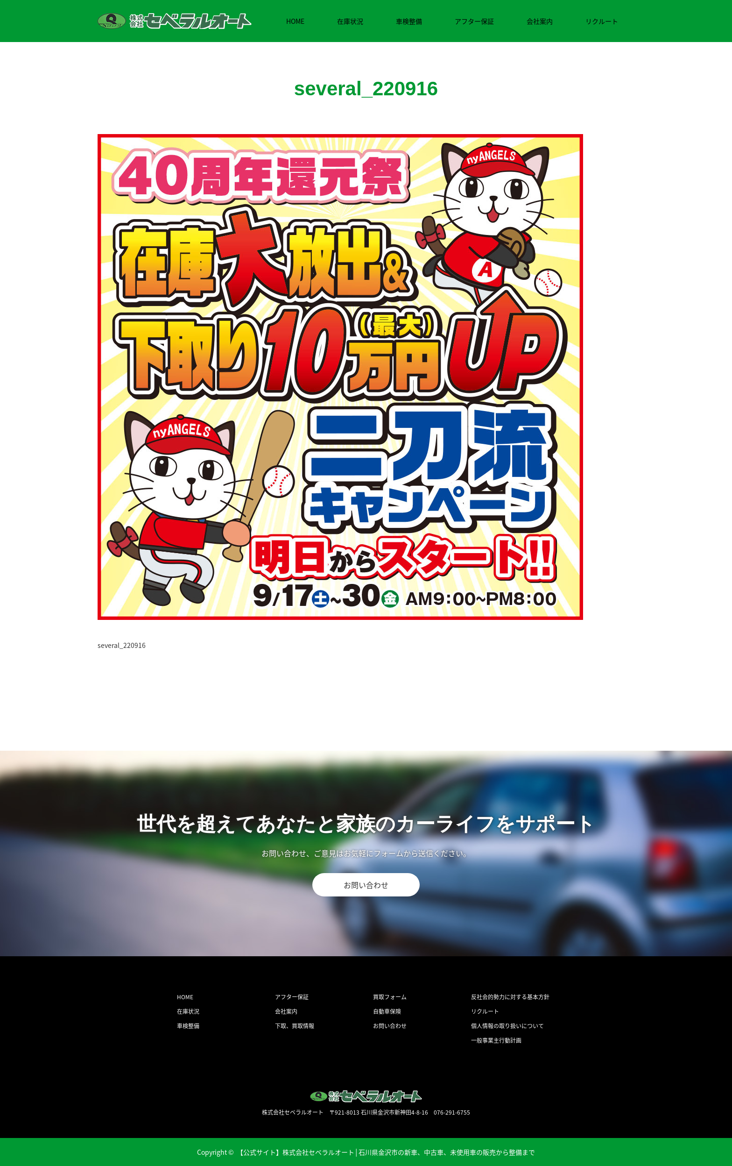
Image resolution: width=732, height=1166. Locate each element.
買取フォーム (390, 997)
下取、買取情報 (294, 1026)
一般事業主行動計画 (496, 1040)
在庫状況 (350, 21)
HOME (295, 21)
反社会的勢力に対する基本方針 (510, 997)
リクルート (601, 21)
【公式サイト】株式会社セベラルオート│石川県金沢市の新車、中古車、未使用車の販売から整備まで (386, 1152)
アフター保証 (474, 21)
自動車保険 (387, 1011)
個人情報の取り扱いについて (507, 1026)
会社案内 (540, 21)
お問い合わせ (366, 884)
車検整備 (409, 21)
